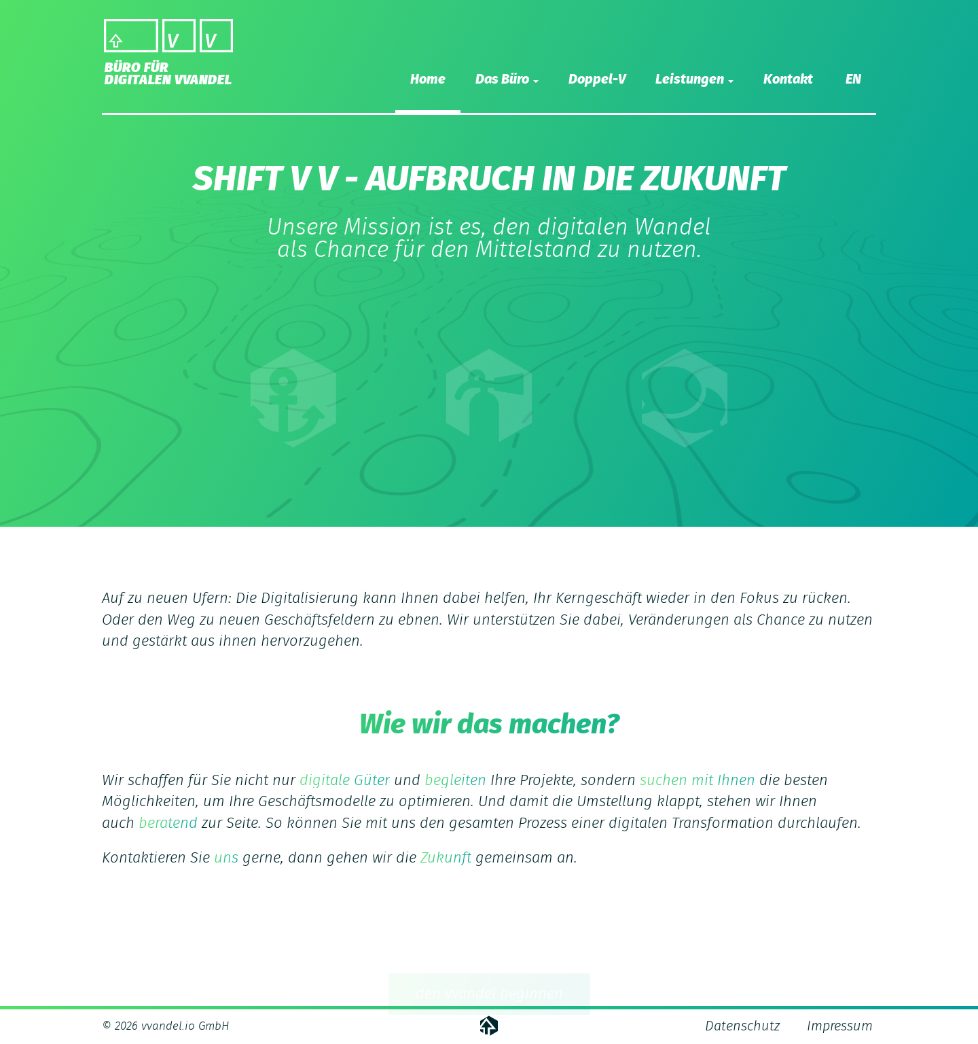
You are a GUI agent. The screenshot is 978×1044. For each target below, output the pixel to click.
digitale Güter (345, 780)
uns (226, 857)
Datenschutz (742, 1026)
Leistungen (694, 79)
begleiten (455, 780)
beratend (168, 823)
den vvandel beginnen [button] (489, 995)
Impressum (840, 1026)
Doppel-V (597, 79)
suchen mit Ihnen (697, 780)
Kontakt (788, 79)
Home (428, 79)
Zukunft (445, 857)
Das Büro (507, 79)
